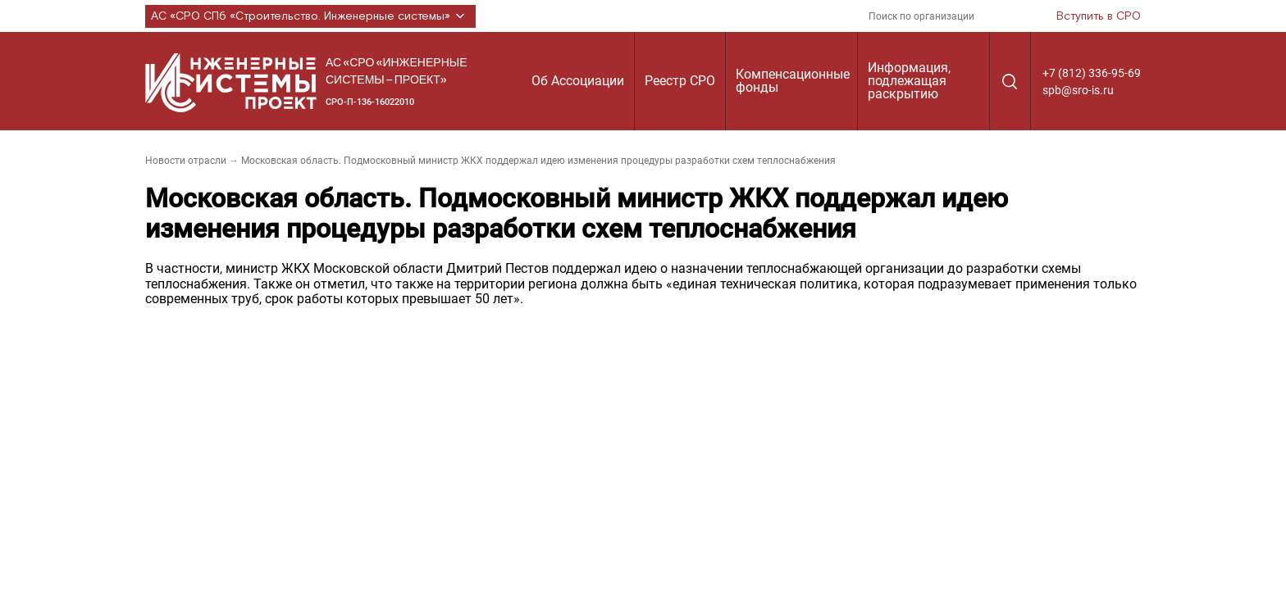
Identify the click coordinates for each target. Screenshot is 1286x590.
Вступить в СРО (1098, 16)
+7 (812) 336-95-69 (1091, 72)
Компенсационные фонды (793, 80)
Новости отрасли (185, 160)
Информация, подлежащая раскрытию (909, 81)
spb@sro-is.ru (1078, 90)
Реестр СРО (680, 80)
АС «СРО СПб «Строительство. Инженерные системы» (310, 16)
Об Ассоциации (577, 80)
